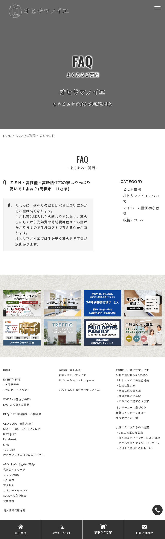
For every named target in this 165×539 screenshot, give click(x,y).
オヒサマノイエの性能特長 (132, 380)
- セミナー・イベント (16, 389)
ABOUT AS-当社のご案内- (19, 464)
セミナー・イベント (15, 490)
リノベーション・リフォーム (76, 380)
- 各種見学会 (11, 384)
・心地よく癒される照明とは (134, 448)
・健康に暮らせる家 (128, 390)
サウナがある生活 (127, 417)
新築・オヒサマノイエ (72, 375)
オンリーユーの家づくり (131, 407)
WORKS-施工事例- (70, 370)
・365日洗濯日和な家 (129, 432)
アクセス (8, 485)
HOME (7, 370)
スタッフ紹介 (11, 475)
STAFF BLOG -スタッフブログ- (22, 428)
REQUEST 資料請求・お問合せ (22, 414)
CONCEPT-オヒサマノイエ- (133, 370)
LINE (6, 444)
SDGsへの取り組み (15, 495)
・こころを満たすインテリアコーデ (138, 443)
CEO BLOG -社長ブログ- (18, 423)
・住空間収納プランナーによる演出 (138, 438)
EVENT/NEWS (12, 379)
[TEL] (157, 510)
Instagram (10, 434)
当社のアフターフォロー (131, 412)
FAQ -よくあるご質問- (16, 404)
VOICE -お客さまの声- (17, 399)
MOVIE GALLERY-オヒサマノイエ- (80, 389)
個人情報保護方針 (14, 510)
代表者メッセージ (14, 469)
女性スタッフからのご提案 (132, 427)
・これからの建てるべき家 (132, 401)
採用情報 (8, 501)
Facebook (9, 439)
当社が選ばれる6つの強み (132, 375)
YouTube (9, 449)
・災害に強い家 (125, 385)
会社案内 (8, 480)
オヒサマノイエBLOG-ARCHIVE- (23, 455)
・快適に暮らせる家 (128, 396)
